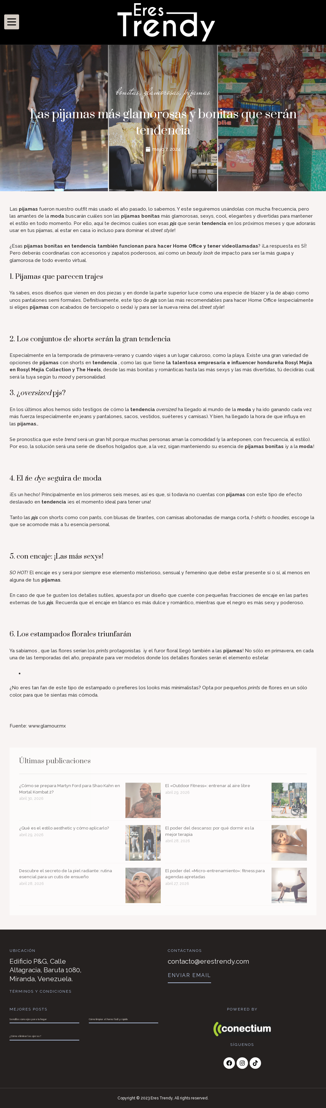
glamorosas (161, 91)
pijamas (197, 91)
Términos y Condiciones (41, 991)
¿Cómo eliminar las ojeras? (25, 1036)
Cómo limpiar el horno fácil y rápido (108, 1019)
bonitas (127, 91)
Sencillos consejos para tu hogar (28, 1019)
